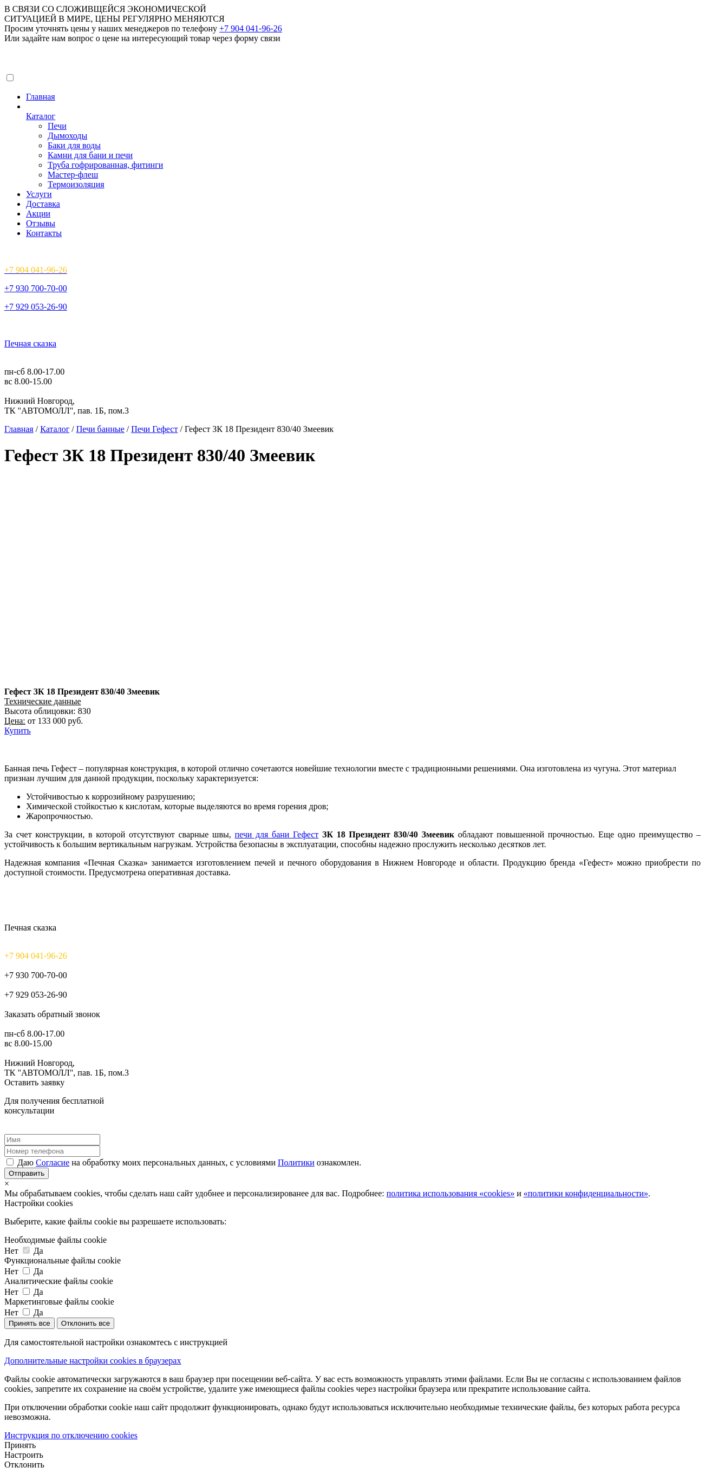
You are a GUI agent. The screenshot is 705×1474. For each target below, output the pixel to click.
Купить (17, 730)
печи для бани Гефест (276, 834)
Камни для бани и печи (90, 155)
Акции (38, 213)
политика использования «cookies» (450, 1193)
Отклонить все (85, 1323)
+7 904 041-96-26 (250, 28)
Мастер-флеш (73, 174)
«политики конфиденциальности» (586, 1193)
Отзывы (40, 223)
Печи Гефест (154, 429)
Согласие (52, 1162)
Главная (40, 96)
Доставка (43, 203)
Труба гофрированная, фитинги (105, 164)
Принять (20, 1445)
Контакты (44, 233)
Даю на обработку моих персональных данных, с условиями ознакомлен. (189, 1162)
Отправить (26, 1173)
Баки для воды (74, 145)
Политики (296, 1162)
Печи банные (100, 429)
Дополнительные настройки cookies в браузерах (92, 1360)
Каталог (40, 116)
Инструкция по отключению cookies (71, 1435)
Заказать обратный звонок (52, 1014)
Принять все (29, 1323)
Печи (57, 125)
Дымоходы (67, 135)
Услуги (39, 194)
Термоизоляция (76, 184)
